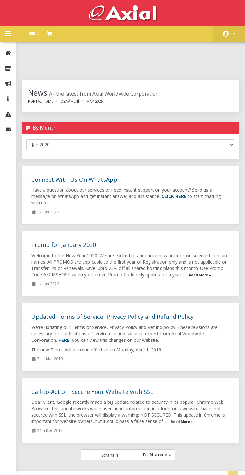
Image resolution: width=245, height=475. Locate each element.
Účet (234, 33)
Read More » (63, 253)
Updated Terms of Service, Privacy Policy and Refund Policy (116, 294)
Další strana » (159, 433)
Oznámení (74, 72)
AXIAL (139, 463)
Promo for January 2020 (67, 216)
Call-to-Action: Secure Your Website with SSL (96, 369)
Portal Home (44, 72)
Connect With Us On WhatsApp (78, 151)
